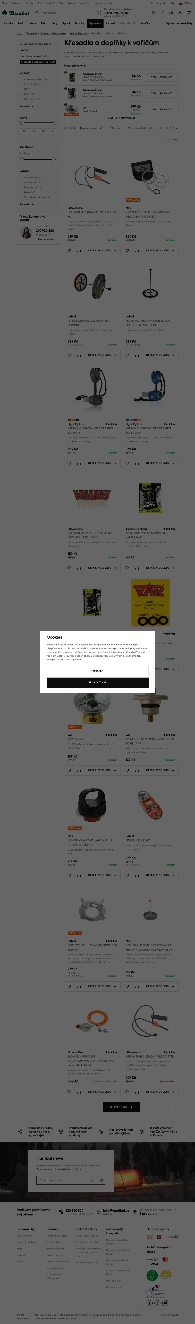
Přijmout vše (97, 682)
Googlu (81, 652)
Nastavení (98, 671)
